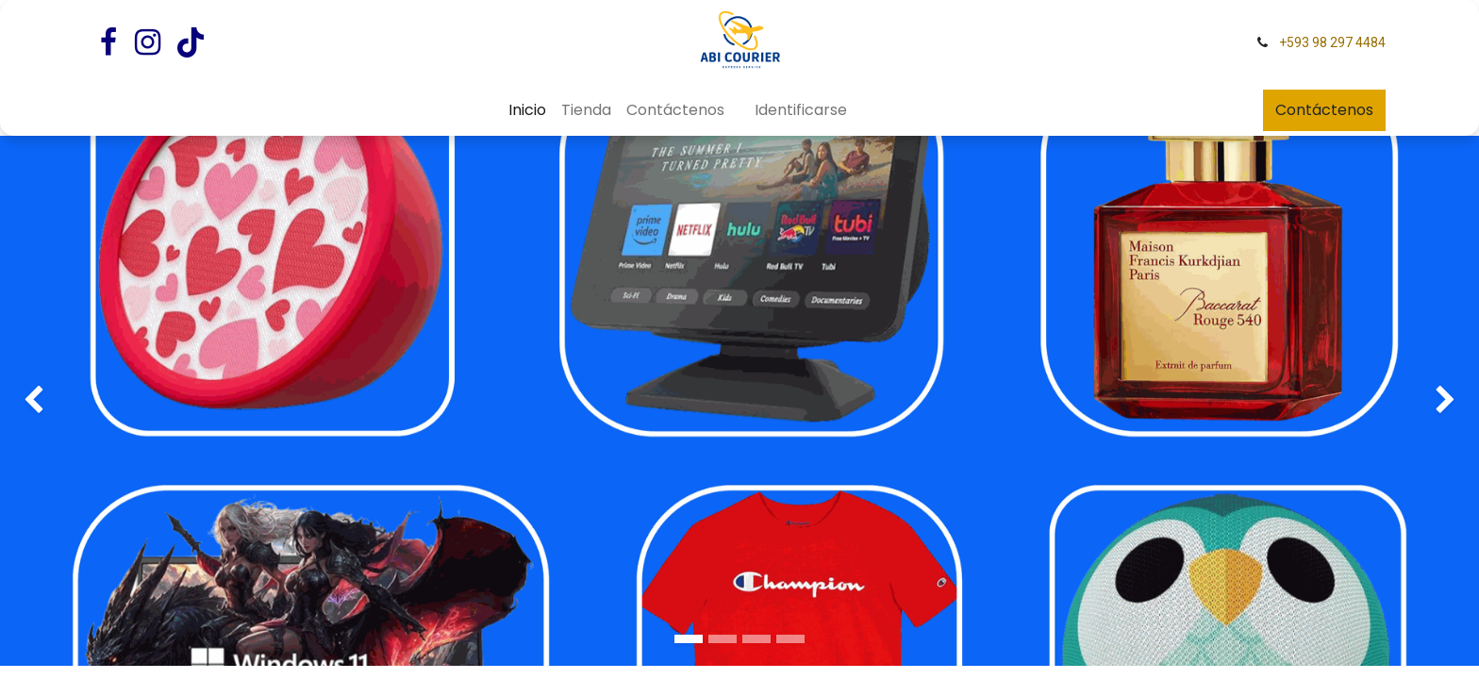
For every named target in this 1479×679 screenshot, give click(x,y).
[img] (59, 377)
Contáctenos (1324, 110)
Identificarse (801, 110)
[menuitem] (527, 110)
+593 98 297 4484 (1332, 42)
